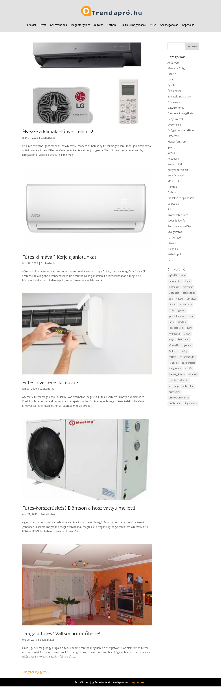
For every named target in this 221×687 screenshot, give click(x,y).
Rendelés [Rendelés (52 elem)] (173, 362)
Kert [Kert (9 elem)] (189, 327)
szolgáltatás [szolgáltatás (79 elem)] (175, 368)
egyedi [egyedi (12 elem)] (179, 298)
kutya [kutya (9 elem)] (171, 339)
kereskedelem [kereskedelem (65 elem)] (176, 327)
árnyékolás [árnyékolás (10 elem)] (174, 392)
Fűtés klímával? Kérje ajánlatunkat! (60, 257)
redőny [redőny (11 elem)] (183, 351)
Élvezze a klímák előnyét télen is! (57, 131)
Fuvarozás (173, 102)
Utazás (171, 243)
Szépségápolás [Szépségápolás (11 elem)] (177, 374)
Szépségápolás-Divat (179, 226)
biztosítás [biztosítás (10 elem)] (188, 287)
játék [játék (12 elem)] (171, 322)
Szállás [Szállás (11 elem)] (188, 368)
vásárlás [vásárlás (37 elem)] (184, 380)
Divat (43, 25)
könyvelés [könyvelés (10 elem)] (174, 345)
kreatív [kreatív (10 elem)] (186, 333)
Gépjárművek (175, 119)
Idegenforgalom (80, 25)
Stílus (153, 25)
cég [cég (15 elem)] (171, 298)
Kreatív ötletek (176, 175)
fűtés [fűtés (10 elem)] (171, 310)
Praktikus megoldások (133, 25)
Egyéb (171, 85)
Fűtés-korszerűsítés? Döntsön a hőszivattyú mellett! (78, 508)
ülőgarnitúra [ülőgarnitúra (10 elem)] (190, 403)
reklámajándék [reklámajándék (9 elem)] (187, 357)
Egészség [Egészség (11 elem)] (191, 298)
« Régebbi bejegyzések (35, 672)
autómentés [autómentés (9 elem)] (175, 281)
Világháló (172, 248)
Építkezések (174, 91)
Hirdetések (173, 136)
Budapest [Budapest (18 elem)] (174, 292)
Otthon (111, 25)
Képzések (173, 158)
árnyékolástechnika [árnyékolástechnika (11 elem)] (179, 397)
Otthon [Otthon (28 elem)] (172, 351)
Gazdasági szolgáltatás (181, 113)
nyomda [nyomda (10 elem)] (187, 345)
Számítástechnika (177, 215)
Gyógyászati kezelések (180, 130)
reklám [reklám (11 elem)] (172, 357)
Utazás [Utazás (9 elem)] (172, 380)
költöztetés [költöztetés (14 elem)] (184, 339)
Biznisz (171, 74)
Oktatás (98, 25)
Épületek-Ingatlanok (179, 96)
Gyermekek (174, 124)
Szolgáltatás (48, 137)
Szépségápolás (169, 25)
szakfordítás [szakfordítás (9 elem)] (188, 362)
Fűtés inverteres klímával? (50, 382)
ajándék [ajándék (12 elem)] (173, 275)
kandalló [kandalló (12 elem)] (182, 322)
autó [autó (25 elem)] (183, 275)
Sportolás (173, 203)
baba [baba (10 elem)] (188, 281)
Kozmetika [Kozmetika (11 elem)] (174, 333)
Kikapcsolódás (176, 164)
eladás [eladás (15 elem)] (172, 304)
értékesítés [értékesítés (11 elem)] (174, 403)
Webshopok (174, 254)
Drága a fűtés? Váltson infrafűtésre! (61, 633)
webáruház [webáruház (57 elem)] (188, 386)
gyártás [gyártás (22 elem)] (181, 310)
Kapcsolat (188, 25)
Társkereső (174, 237)
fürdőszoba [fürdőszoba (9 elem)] (186, 304)
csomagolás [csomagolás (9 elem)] (189, 292)
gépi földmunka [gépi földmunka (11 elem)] (177, 316)
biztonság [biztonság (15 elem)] (174, 287)
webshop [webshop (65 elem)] (174, 386)
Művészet (173, 181)
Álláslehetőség (176, 68)
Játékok (171, 153)
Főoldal (31, 25)
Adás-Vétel (173, 62)
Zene (170, 260)
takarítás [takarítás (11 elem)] (192, 374)
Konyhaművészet (177, 169)
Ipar (169, 147)
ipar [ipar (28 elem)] (191, 316)
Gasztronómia (58, 25)
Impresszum (138, 682)
